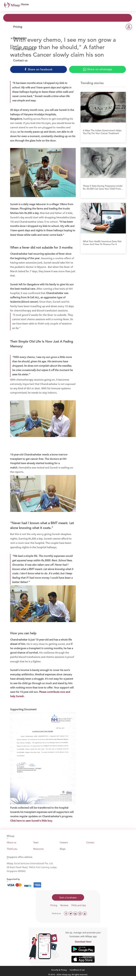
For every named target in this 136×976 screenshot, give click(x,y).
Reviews (64, 905)
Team (36, 842)
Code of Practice (24, 49)
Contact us (20, 60)
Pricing (17, 27)
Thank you (12, 848)
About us (11, 842)
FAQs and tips (78, 905)
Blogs (62, 848)
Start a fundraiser (68, 897)
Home (25, 4)
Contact (90, 842)
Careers (64, 842)
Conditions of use (77, 969)
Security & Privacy (59, 969)
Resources (20, 38)
